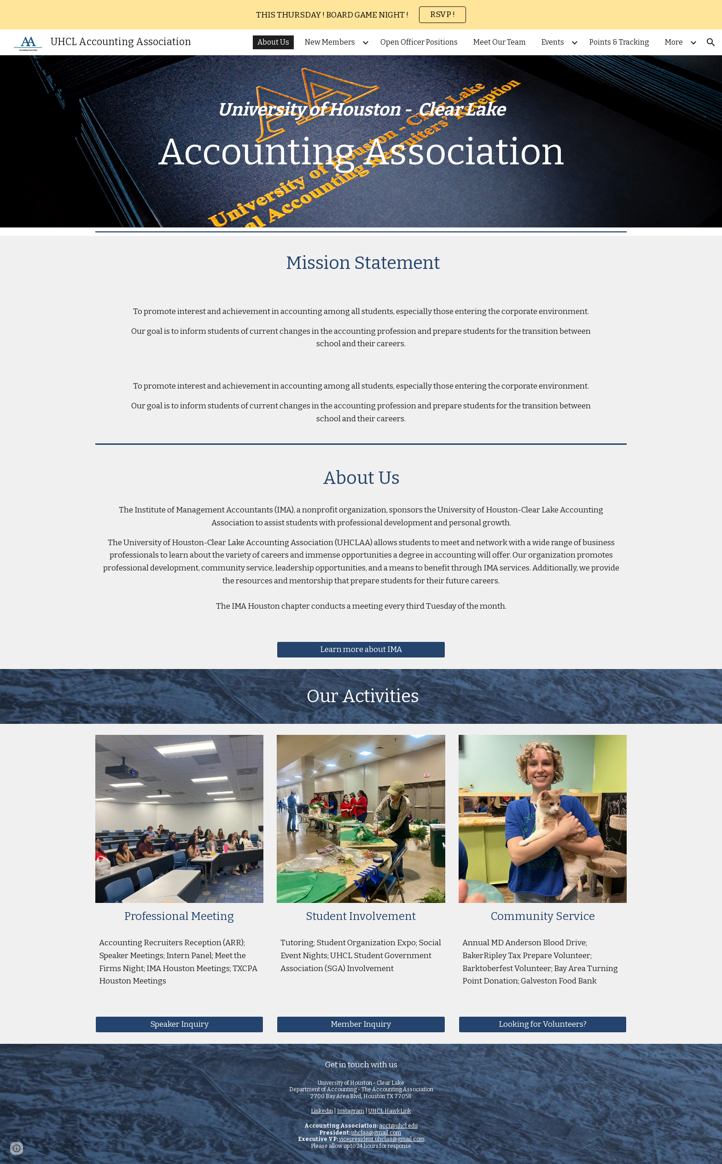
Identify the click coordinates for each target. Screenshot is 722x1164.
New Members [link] (330, 42)
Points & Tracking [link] (619, 42)
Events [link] (553, 42)
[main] (361, 141)
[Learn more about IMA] (360, 650)
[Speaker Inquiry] (179, 1025)
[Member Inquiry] (360, 1025)
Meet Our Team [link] (499, 42)
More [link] (674, 42)
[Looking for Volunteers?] (542, 1025)
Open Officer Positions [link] (419, 42)
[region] (361, 14)
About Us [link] (273, 42)
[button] (711, 42)
